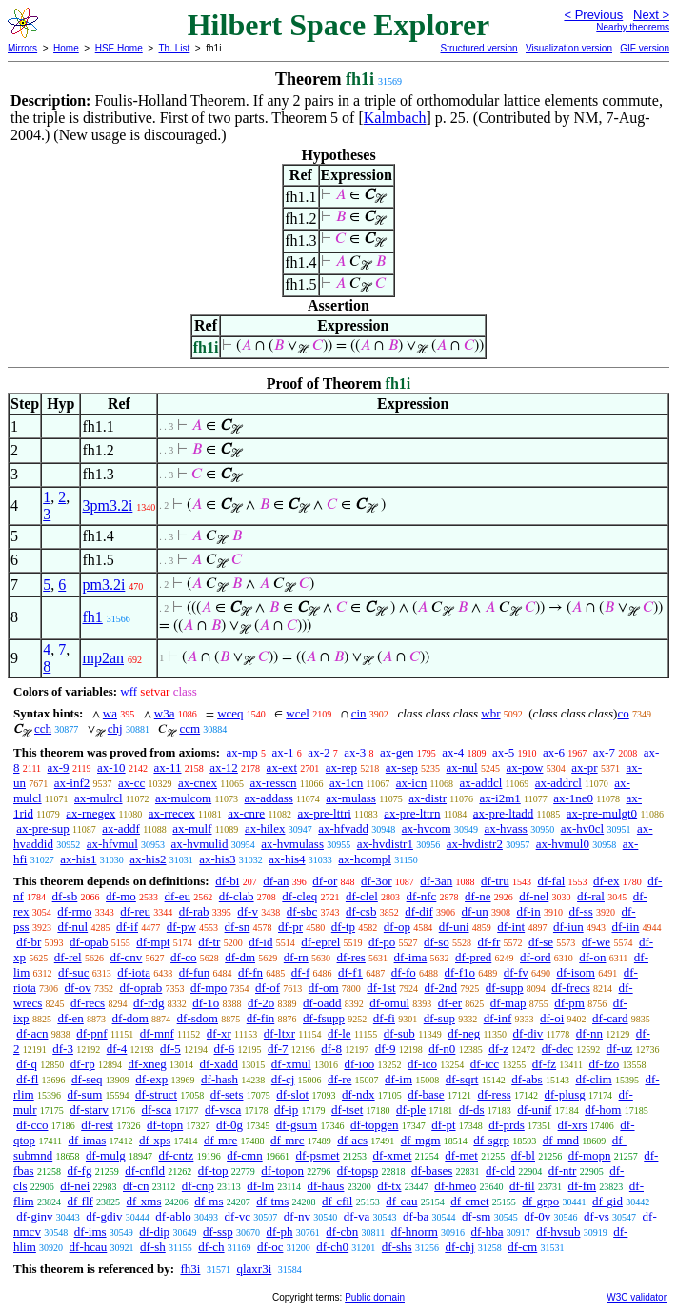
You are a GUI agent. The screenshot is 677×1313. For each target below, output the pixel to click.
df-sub (399, 1033)
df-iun (568, 926)
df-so (436, 942)
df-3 (62, 1048)
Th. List (174, 48)
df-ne (477, 896)
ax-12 (223, 767)
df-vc (237, 1216)
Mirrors (22, 48)
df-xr (219, 1033)
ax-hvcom (426, 828)
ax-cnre (246, 813)
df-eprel (320, 942)
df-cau (401, 1201)
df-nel (533, 896)
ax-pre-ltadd (503, 813)
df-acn (32, 1033)
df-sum (84, 1094)
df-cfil (337, 1201)
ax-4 (453, 752)
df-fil (522, 1186)
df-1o (205, 1003)
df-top (213, 1170)
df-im (398, 1079)
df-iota (133, 972)
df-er (450, 1003)
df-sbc (302, 911)
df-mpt (152, 942)
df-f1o (460, 972)
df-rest (97, 1125)
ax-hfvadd (343, 828)
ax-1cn (346, 783)
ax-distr (427, 798)
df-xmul (291, 1064)
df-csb (361, 911)
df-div (528, 1033)
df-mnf (157, 1033)
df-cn (136, 1186)
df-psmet (317, 1155)
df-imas (88, 1140)
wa (110, 713)
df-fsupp (324, 1018)
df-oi (552, 1018)
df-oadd (322, 1003)
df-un (475, 911)
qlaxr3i (253, 1269)
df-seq (87, 1079)
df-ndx (358, 1094)
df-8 (331, 1048)
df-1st (381, 987)
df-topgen (374, 1125)
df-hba (487, 1231)
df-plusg (565, 1094)
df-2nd (440, 987)
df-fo (403, 972)
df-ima (411, 957)
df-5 (170, 1048)
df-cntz (176, 1155)
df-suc (74, 972)
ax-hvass (506, 828)
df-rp (82, 1064)
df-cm (522, 1247)
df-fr (489, 942)
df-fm (581, 1186)
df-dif (419, 911)
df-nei (75, 1186)
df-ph (279, 1231)
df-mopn (589, 1155)
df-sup (439, 1018)
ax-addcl (481, 783)
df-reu (135, 911)
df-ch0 (332, 1247)
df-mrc (287, 1140)
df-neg (464, 1033)
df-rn (296, 957)
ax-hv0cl (582, 828)
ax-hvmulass (292, 844)
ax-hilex (265, 828)
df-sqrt (462, 1079)
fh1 (92, 617)
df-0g (229, 1125)
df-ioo (359, 1064)
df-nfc (422, 896)
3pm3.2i (107, 505)
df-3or (376, 881)
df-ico (422, 1064)
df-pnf (92, 1033)
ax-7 (604, 752)
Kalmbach (395, 118)
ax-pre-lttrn (412, 813)
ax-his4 (287, 859)
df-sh (153, 1247)
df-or (324, 881)
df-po (381, 942)
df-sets (227, 1094)
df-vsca (223, 1109)
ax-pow (524, 767)
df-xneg (147, 1064)
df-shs (397, 1247)
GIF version (644, 48)
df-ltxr (279, 1033)
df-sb (65, 896)
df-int (511, 926)
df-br (28, 942)
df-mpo (208, 987)
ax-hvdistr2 (475, 844)
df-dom (130, 1018)
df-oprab (141, 987)
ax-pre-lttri (324, 813)
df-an (276, 881)
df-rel (68, 957)
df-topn (165, 1125)
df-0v (537, 1216)
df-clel (362, 896)
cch (42, 728)
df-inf (498, 1018)
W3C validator (637, 1297)
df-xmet (391, 1155)
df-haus (325, 1186)
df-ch (211, 1247)
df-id (260, 942)
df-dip (154, 1231)
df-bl (523, 1155)
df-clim (593, 1079)
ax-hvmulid (200, 844)
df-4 (117, 1048)
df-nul (72, 926)
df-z (498, 1048)
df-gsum (296, 1125)
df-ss (580, 911)
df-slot (292, 1094)
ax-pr (584, 767)
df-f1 (350, 972)
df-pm (569, 1003)
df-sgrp (491, 1140)
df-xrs (572, 1125)
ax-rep (341, 767)
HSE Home (119, 48)
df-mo (121, 896)
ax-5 (503, 752)
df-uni (454, 926)
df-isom (576, 972)
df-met (461, 1155)
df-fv (516, 972)
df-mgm (421, 1140)
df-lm (260, 1186)
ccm (189, 728)
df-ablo (173, 1216)
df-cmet (469, 1201)
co (622, 713)
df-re (339, 1079)
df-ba (415, 1216)
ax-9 (59, 767)
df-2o (261, 1003)
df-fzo (603, 1064)
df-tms (272, 1201)
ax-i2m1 (499, 798)
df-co (183, 957)
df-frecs (570, 987)
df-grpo (540, 1201)
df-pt (443, 1125)
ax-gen (396, 752)
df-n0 (441, 1048)
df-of (267, 987)
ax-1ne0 (573, 798)
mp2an (103, 658)
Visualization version (569, 48)
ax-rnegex (90, 813)
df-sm (476, 1216)
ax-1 (283, 752)
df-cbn (342, 1231)
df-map (508, 1003)
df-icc (484, 1064)
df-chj (459, 1247)
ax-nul (461, 767)
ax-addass (269, 798)
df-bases (431, 1170)
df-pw (181, 926)
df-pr (290, 926)
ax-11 (167, 767)
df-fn (250, 972)
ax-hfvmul (112, 844)
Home (66, 48)
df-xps (154, 1140)
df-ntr (562, 1170)
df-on (592, 957)
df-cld (500, 1170)
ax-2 (318, 752)
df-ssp (218, 1231)
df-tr (209, 942)
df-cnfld (145, 1170)
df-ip (286, 1109)
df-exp (151, 1079)
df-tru (495, 881)
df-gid (607, 1201)
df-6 (224, 1048)
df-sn (237, 926)
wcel (297, 713)
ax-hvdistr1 (385, 844)
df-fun (194, 972)
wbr (490, 713)
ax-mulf (191, 828)
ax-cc (131, 783)
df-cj (283, 1079)
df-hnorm (414, 1231)
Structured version (478, 48)
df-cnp (198, 1186)
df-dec (557, 1048)
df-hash (219, 1079)
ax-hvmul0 (562, 844)
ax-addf (121, 828)
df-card (610, 1018)
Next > (651, 15)
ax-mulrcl (98, 798)
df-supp (505, 987)
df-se (540, 942)
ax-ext (282, 767)
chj (115, 728)
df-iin (625, 926)
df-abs (527, 1079)
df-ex (606, 881)
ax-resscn (272, 783)
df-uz (619, 1048)
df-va (356, 1216)
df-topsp (357, 1170)
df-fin (261, 1018)
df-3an (436, 881)
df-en (70, 1018)
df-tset (347, 1109)
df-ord (535, 957)
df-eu (177, 896)
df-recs (87, 1003)
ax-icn (411, 783)
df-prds (506, 1125)
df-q (26, 1064)
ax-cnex (197, 783)
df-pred (473, 957)
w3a (164, 713)
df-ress (493, 1094)
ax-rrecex (172, 813)
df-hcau (89, 1247)
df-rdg (149, 1003)
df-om (324, 987)
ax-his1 (78, 859)
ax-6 (554, 752)
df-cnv (126, 957)
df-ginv (34, 1216)
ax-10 (111, 767)
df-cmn (245, 1155)
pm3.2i (103, 584)
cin (359, 713)
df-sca (157, 1109)
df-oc (270, 1247)
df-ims (90, 1231)
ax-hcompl (364, 859)
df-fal (551, 881)
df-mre (220, 1140)
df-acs (352, 1140)
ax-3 (355, 752)
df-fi (384, 1018)
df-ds (472, 1109)
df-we (596, 942)
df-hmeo (455, 1186)
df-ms (208, 1201)
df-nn (589, 1033)
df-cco (32, 1125)
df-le (339, 1033)
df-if (127, 926)
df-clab (236, 896)
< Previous (593, 15)
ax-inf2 (72, 783)
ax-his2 (147, 859)
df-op (397, 926)
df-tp (343, 926)
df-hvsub (558, 1231)
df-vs (596, 1216)
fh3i (190, 1269)
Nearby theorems (632, 27)
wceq (230, 713)
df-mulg (106, 1155)
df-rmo (74, 911)
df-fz (544, 1064)
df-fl (27, 1079)
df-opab (89, 942)
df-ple (411, 1109)
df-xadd (219, 1064)
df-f (300, 972)
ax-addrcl (558, 783)
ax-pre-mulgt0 (602, 813)
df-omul (389, 1003)
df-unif (534, 1109)
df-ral (591, 896)
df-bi (227, 881)
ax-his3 (217, 859)
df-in (528, 911)
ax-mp (242, 752)
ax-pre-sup (43, 828)
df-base (426, 1094)
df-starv (89, 1109)
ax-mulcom (183, 798)
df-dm (240, 957)
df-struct (156, 1094)
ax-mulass (351, 798)
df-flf (79, 1201)
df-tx (389, 1186)
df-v (247, 911)
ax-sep (402, 767)
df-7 (278, 1048)
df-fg (79, 1170)
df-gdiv (104, 1216)
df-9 (385, 1048)
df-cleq (299, 896)
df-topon (282, 1170)
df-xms (144, 1201)
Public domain (375, 1297)
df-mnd (561, 1140)
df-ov (78, 987)
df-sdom (197, 1018)
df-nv (297, 1216)
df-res (351, 957)
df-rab (194, 911)
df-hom (603, 1109)
